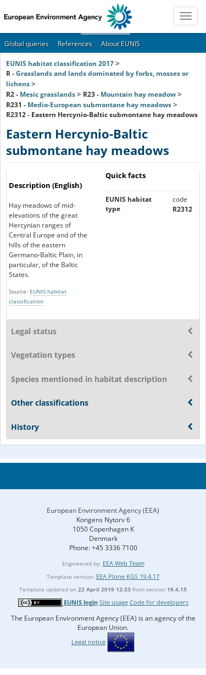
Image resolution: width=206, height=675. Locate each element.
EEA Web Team (123, 563)
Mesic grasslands (47, 94)
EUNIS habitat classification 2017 (60, 63)
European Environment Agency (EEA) (103, 510)
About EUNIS (120, 43)
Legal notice (88, 642)
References (75, 43)
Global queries (26, 43)
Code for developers (159, 602)
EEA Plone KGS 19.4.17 (127, 576)
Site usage (113, 602)
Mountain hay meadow (138, 94)
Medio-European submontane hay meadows (99, 104)
